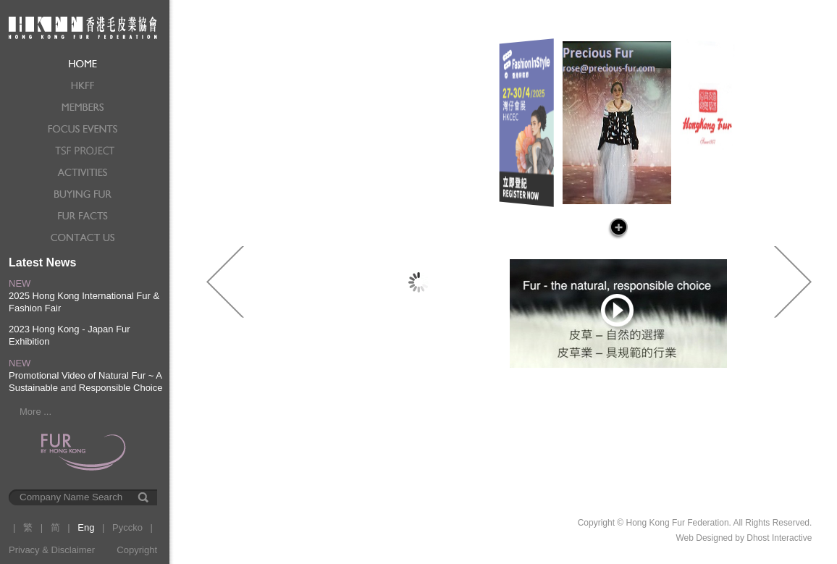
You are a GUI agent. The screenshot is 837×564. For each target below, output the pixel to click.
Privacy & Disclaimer (52, 549)
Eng (85, 527)
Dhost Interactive (779, 538)
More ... (35, 411)
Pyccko (127, 527)
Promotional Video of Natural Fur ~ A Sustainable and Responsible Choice (85, 381)
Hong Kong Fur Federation (83, 26)
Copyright (137, 549)
